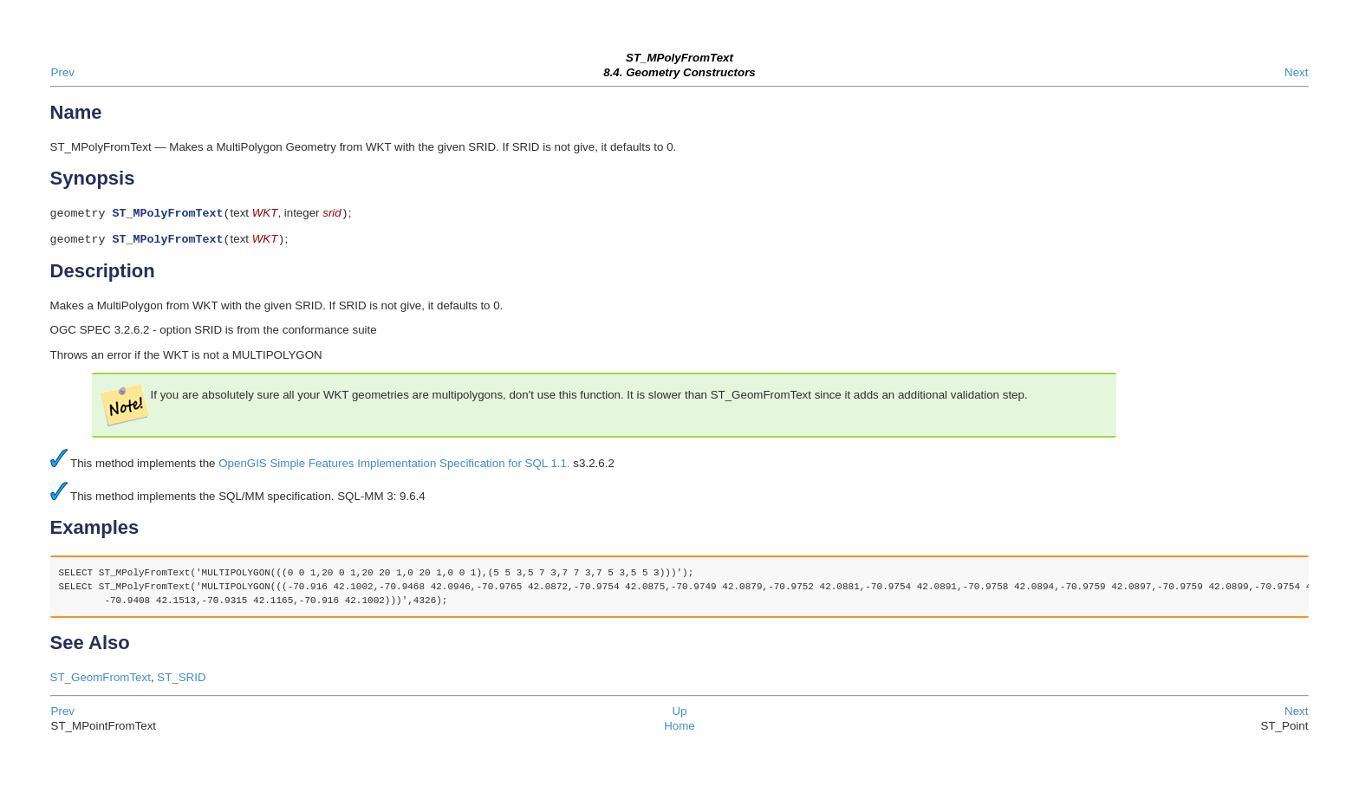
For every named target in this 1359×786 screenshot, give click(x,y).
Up (679, 714)
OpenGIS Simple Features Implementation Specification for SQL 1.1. (393, 466)
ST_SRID (181, 680)
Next (1296, 72)
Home (679, 729)
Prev (63, 72)
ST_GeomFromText (100, 680)
